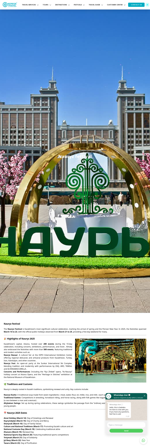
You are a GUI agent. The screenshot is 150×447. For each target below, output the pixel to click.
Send (126, 431)
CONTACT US (136, 5)
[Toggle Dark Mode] (147, 5)
